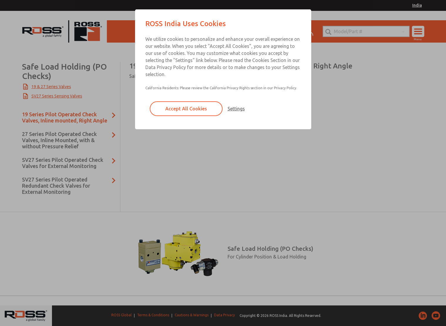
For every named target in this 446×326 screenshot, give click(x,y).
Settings (236, 108)
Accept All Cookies (186, 108)
